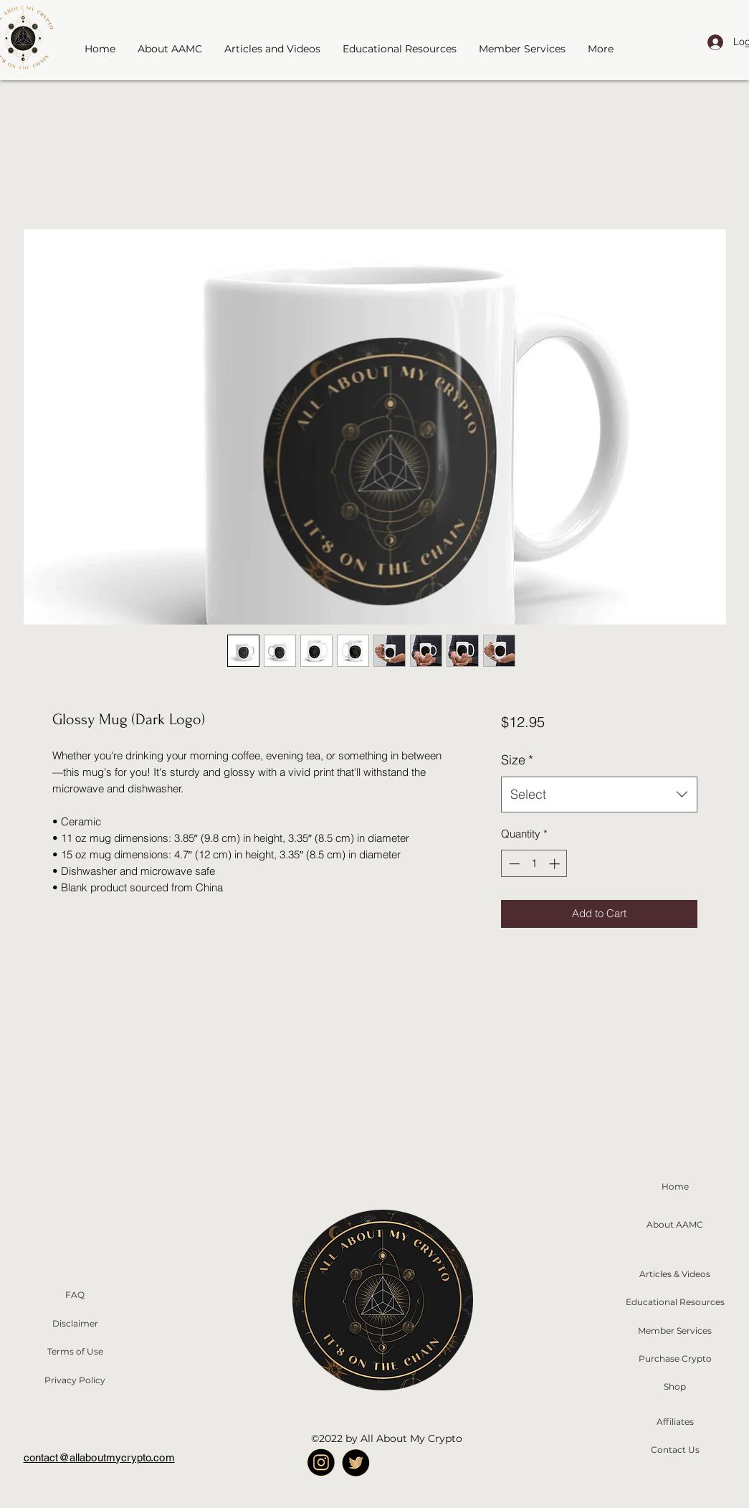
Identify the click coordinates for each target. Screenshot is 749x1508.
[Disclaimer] (75, 1323)
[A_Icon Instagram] (321, 1462)
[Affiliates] (675, 1422)
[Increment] (556, 863)
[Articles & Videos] (675, 1274)
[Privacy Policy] (75, 1380)
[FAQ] (75, 1295)
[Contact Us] (675, 1450)
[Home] (675, 1186)
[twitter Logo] (356, 1462)
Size (517, 759)
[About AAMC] (675, 1224)
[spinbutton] (534, 863)
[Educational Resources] (675, 1302)
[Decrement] (513, 863)
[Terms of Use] (75, 1351)
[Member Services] (675, 1331)
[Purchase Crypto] (675, 1359)
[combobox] (599, 794)
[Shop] (675, 1386)
